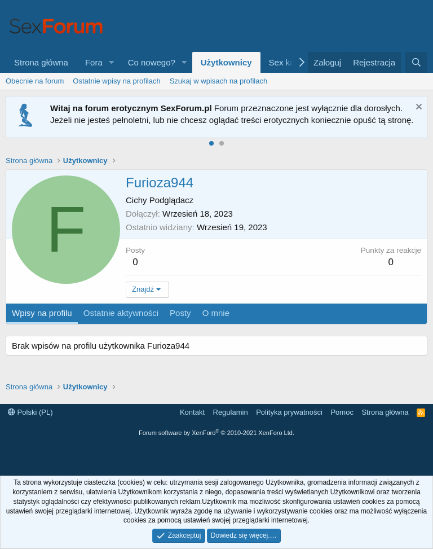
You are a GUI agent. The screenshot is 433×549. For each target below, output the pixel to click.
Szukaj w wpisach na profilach (218, 81)
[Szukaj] (416, 62)
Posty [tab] (180, 313)
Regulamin (230, 412)
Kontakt (192, 412)
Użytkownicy (226, 62)
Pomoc (341, 412)
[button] (112, 62)
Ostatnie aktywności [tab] (120, 313)
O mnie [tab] (215, 313)
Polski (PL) (30, 412)
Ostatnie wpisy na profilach (116, 81)
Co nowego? (151, 62)
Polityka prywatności (289, 412)
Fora (94, 62)
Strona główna (41, 62)
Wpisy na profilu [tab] (42, 313)
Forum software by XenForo (216, 432)
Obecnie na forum (35, 81)
